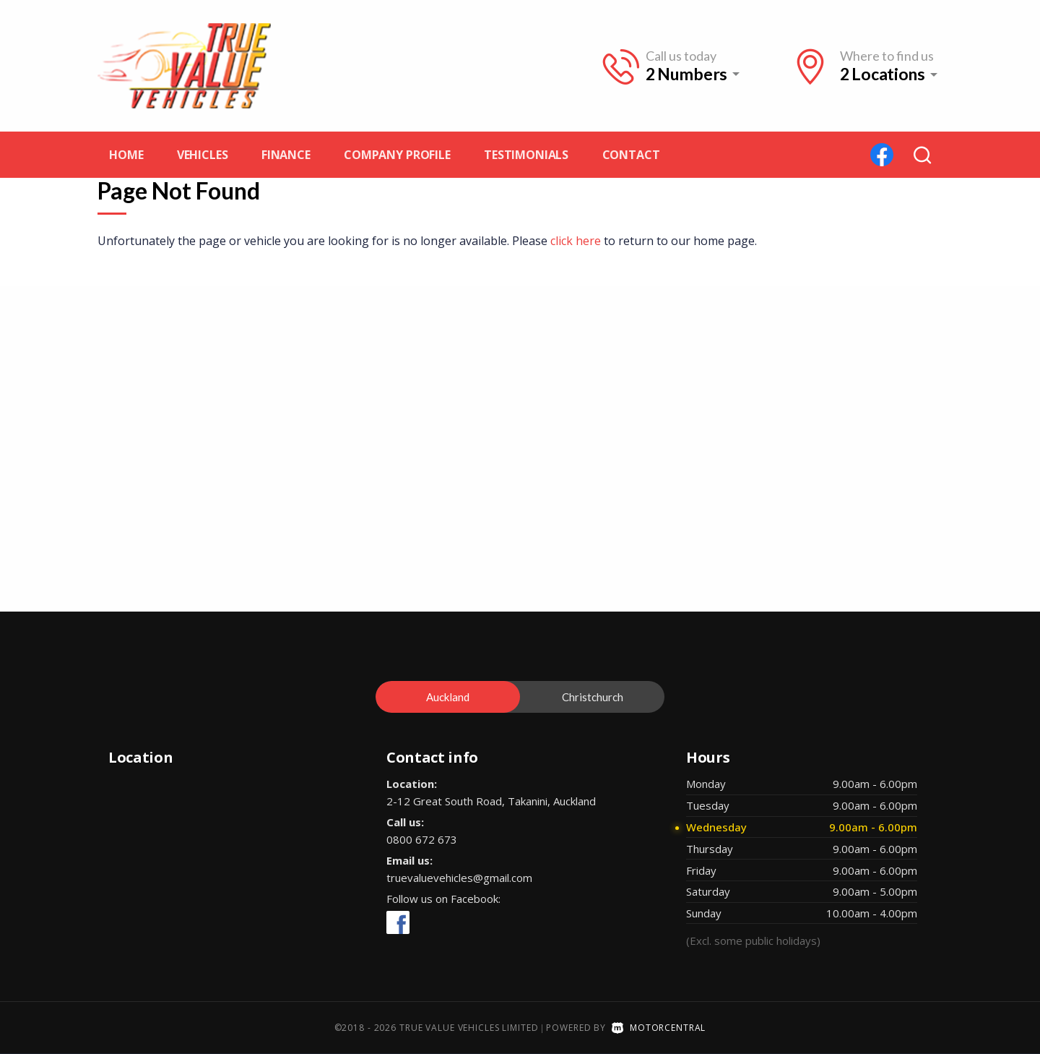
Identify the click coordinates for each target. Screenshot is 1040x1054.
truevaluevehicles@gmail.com (459, 877)
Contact (631, 155)
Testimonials (526, 155)
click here (575, 241)
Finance (286, 155)
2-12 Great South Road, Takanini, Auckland (491, 801)
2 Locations (882, 74)
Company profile (397, 155)
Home (126, 155)
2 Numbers (686, 74)
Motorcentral (659, 1027)
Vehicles (202, 155)
